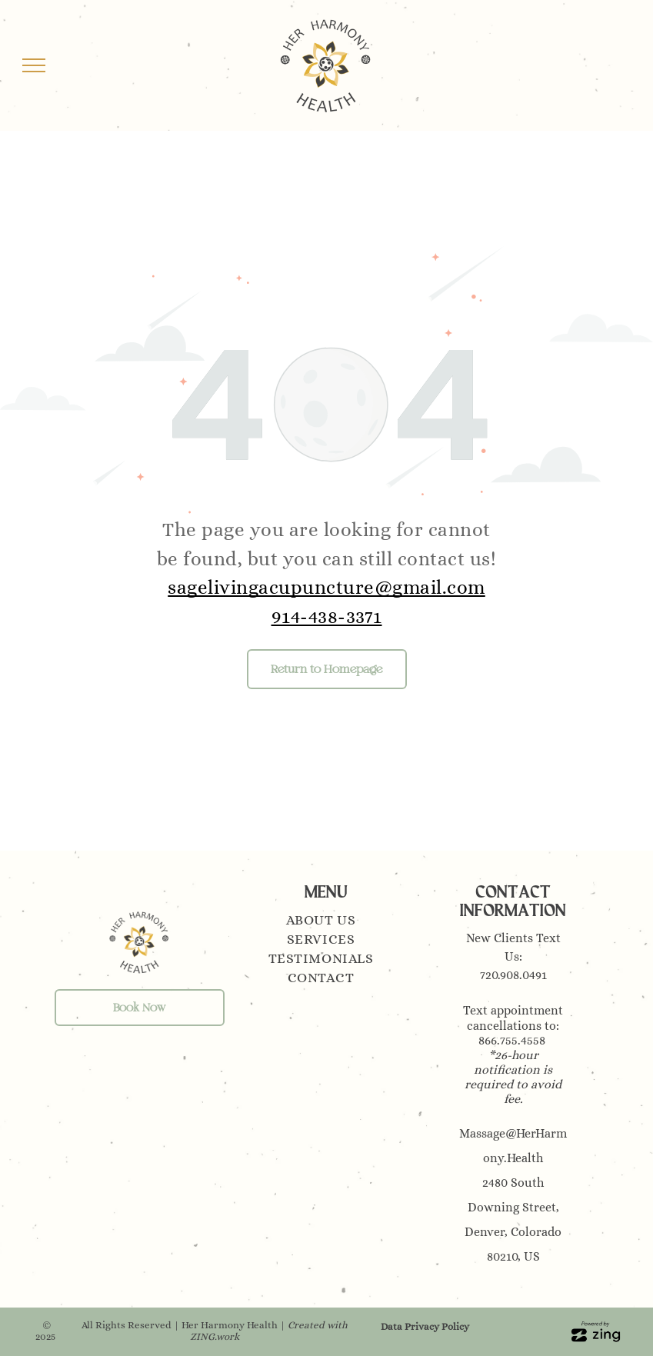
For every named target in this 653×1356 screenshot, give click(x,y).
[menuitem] (326, 921)
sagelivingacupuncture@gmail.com (326, 587)
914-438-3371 (327, 616)
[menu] (34, 65)
